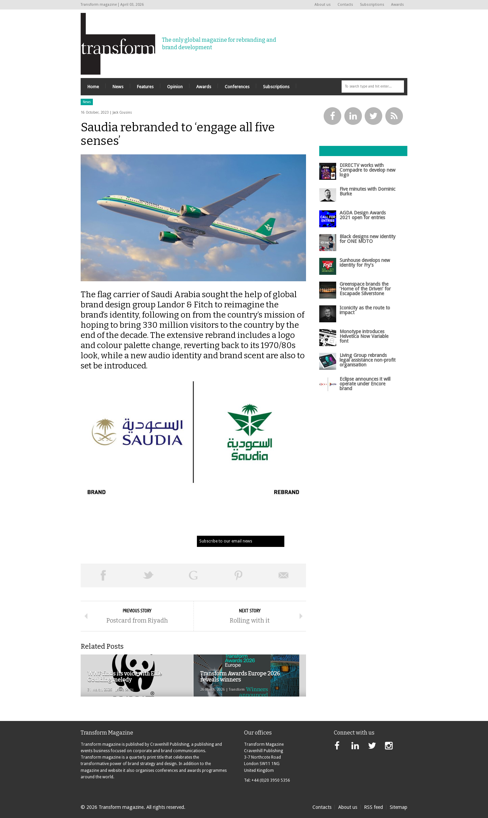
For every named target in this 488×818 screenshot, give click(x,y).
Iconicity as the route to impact (365, 310)
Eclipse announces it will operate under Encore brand (365, 384)
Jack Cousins (122, 112)
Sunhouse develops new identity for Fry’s (365, 263)
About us (322, 4)
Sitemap (398, 807)
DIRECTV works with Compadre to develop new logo (367, 170)
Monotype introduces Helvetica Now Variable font (364, 336)
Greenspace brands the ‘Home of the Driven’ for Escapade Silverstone (365, 289)
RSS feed (373, 807)
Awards (397, 4)
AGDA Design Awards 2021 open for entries (363, 215)
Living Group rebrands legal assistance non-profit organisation (367, 360)
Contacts (345, 4)
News (87, 102)
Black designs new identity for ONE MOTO (367, 239)
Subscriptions (372, 4)
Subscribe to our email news (225, 541)
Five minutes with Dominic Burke (367, 191)
